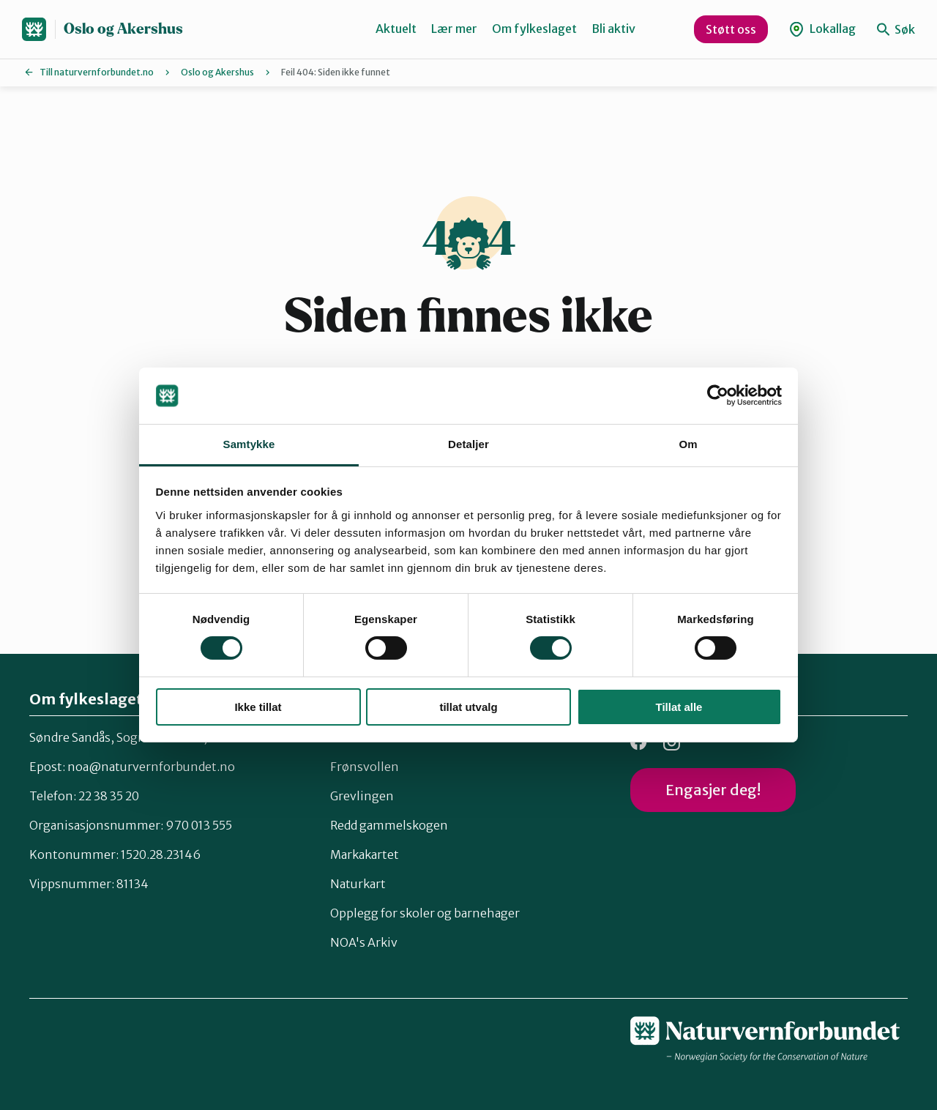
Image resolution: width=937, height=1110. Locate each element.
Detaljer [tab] (468, 444)
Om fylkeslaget (534, 28)
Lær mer (454, 28)
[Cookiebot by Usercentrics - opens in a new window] (718, 395)
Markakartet (364, 854)
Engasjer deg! (713, 790)
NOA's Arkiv (363, 942)
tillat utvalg (468, 707)
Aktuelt (396, 28)
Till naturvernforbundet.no (97, 72)
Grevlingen (362, 796)
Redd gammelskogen (389, 825)
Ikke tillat (257, 707)
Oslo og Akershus (123, 29)
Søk (896, 29)
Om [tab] (688, 444)
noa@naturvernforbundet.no (151, 766)
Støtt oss (731, 29)
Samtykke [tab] (249, 444)
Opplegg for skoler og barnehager (425, 913)
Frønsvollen (364, 766)
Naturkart (358, 883)
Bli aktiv (613, 28)
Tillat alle (679, 707)
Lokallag (822, 29)
